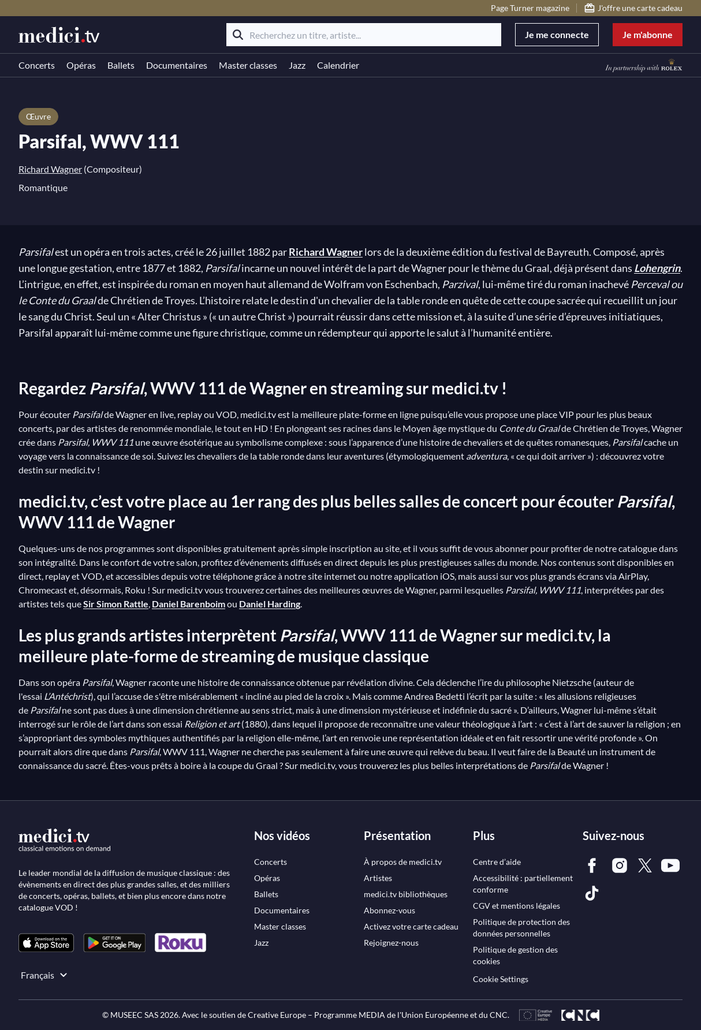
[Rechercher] (238, 35)
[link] (46, 942)
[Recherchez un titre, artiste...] (363, 34)
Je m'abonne (647, 34)
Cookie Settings (500, 979)
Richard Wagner (50, 168)
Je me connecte (557, 34)
